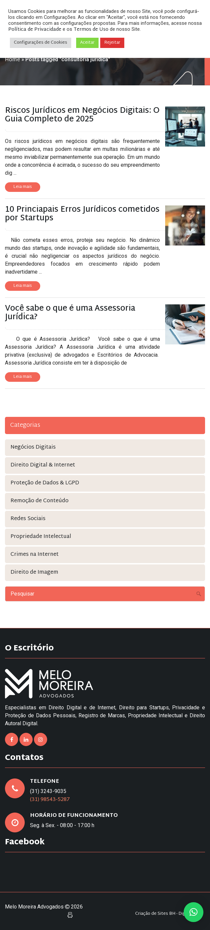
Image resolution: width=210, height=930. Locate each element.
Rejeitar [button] (112, 43)
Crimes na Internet (35, 554)
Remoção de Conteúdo (40, 501)
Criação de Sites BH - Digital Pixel (168, 914)
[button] (193, 912)
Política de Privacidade (34, 29)
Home (12, 60)
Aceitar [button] (87, 43)
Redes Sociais (28, 519)
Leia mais (22, 187)
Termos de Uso (91, 29)
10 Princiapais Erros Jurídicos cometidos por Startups (82, 214)
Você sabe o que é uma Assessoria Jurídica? (70, 313)
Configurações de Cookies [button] (40, 43)
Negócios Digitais (33, 447)
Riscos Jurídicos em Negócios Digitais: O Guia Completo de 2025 (82, 115)
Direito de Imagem (34, 572)
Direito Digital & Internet (43, 465)
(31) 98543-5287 (50, 800)
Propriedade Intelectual (41, 537)
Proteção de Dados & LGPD (45, 483)
